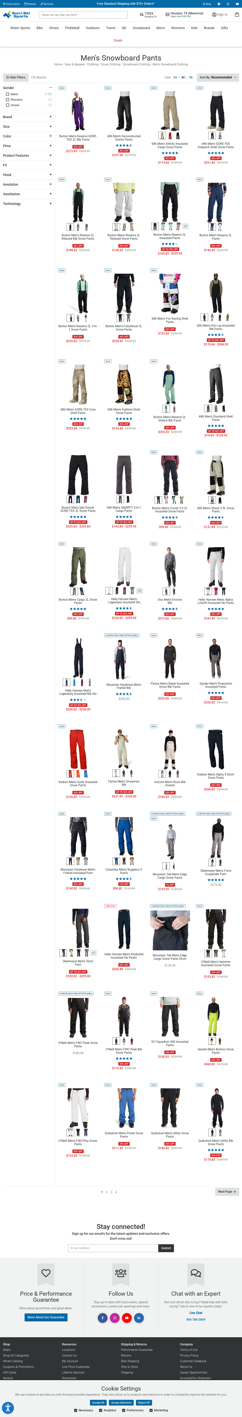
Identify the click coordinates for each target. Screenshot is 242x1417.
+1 (185, 226)
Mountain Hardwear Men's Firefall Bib (123, 686)
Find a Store (11, 3)
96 (191, 77)
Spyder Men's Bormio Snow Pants (216, 1051)
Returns (126, 1355)
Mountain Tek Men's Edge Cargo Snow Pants (170, 876)
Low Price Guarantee (75, 1367)
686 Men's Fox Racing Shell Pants (170, 320)
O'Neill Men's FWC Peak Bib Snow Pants (124, 1051)
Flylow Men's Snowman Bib (124, 783)
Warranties (69, 1378)
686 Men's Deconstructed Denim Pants (124, 138)
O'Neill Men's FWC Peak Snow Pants (78, 1044)
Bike (39, 28)
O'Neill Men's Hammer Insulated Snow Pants (215, 963)
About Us (186, 1367)
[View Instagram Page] (228, 3)
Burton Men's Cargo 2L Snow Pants (78, 601)
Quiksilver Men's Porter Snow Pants (124, 1135)
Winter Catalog (13, 1361)
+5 (139, 591)
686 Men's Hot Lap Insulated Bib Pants (216, 327)
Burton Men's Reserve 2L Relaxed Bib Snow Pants (78, 237)
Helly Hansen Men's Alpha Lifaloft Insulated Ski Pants (216, 601)
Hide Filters (15, 77)
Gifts (224, 28)
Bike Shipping (130, 1361)
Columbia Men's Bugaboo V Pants (123, 871)
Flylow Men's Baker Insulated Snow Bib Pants (170, 685)
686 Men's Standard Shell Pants (216, 418)
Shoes (54, 28)
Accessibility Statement (195, 1378)
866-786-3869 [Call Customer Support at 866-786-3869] (195, 1319)
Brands (209, 28)
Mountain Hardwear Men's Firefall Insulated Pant (77, 871)
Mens (160, 28)
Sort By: (218, 77)
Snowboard (141, 28)
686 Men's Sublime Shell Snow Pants (124, 411)
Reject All (144, 1402)
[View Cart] (237, 14)
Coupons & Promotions (18, 1367)
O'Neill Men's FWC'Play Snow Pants (78, 1142)
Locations (68, 1350)
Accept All (98, 1402)
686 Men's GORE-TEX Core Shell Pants (77, 411)
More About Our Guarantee (46, 1317)
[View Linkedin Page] (139, 1318)
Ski (124, 28)
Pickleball (72, 28)
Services (46, 3)
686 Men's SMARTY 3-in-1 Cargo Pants (124, 509)
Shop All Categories (16, 1355)
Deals (118, 40)
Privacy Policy (189, 1355)
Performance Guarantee (137, 1350)
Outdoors (93, 28)
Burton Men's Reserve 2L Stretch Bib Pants (170, 418)
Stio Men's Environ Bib (170, 601)
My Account (70, 1361)
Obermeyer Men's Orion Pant (78, 963)
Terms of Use (189, 1350)
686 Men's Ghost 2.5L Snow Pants (215, 510)
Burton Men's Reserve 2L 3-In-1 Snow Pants (77, 328)
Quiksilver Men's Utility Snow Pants (170, 1135)
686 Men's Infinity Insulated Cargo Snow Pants (170, 145)
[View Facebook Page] (219, 3)
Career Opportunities (193, 1372)
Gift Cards (9, 1372)
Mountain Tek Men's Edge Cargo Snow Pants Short (170, 957)
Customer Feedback (193, 1361)
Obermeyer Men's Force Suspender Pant (215, 872)
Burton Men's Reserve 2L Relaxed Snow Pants (124, 237)
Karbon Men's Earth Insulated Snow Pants (78, 783)
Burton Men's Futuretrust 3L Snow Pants (123, 328)
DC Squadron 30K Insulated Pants (169, 1043)
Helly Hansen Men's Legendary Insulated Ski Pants (124, 600)
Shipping (127, 1372)
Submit (166, 1248)
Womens (178, 28)
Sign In (219, 14)
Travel (110, 28)
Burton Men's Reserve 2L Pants (215, 237)
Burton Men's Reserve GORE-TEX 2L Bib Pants (78, 138)
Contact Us (69, 1355)
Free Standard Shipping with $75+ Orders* (125, 3)
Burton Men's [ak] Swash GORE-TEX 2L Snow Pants (77, 509)
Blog (206, 3)
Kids (194, 28)
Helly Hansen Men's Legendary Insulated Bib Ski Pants (77, 692)
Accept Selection (121, 1402)
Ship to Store (129, 1367)
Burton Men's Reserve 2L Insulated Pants (170, 236)
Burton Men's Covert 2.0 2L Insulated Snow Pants (170, 510)
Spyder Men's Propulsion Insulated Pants (215, 685)
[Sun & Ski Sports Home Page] (16, 14)
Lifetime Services (73, 1372)
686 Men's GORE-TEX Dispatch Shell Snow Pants (216, 145)
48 (183, 77)
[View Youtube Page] (237, 3)
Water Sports (20, 28)
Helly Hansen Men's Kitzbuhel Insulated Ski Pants (123, 956)
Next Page (227, 1191)
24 (175, 77)
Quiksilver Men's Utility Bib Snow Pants (215, 1142)
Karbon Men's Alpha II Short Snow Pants (215, 776)
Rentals (30, 3)
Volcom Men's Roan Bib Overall (169, 783)
